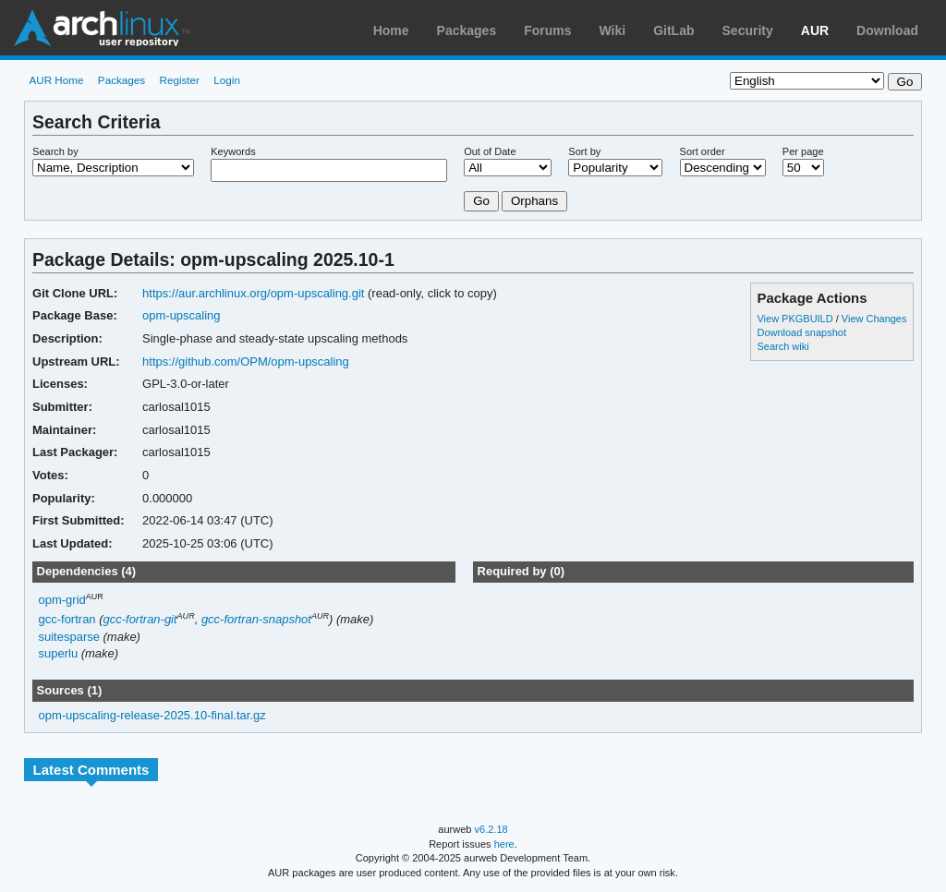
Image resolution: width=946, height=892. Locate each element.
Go (481, 201)
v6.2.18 (491, 829)
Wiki (613, 30)
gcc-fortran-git (140, 619)
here (504, 844)
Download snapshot (801, 332)
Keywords (233, 151)
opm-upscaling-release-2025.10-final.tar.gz (152, 715)
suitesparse (69, 637)
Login (226, 80)
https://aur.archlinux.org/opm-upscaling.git (253, 293)
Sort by (584, 151)
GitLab (673, 30)
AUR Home (56, 80)
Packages (467, 30)
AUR (815, 30)
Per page (803, 151)
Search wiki (782, 346)
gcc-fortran (67, 619)
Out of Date (489, 151)
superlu (59, 653)
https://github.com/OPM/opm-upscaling (245, 361)
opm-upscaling (181, 315)
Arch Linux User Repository (101, 27)
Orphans (534, 201)
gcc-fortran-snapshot (256, 619)
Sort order (702, 151)
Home (391, 30)
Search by (55, 151)
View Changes (874, 318)
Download (887, 30)
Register (179, 80)
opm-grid (62, 600)
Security (747, 30)
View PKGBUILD (796, 318)
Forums (547, 30)
